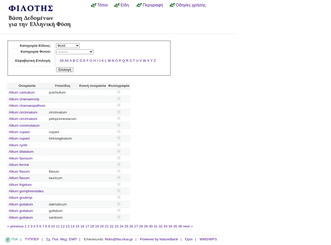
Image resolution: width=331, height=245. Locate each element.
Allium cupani (19, 132)
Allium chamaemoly (24, 99)
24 (121, 226)
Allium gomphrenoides (26, 191)
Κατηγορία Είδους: (35, 46)
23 (116, 226)
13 (68, 226)
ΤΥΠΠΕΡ (32, 239)
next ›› (188, 226)
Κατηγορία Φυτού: (36, 51)
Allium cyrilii (18, 145)
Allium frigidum (20, 185)
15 (77, 226)
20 (102, 226)
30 (151, 226)
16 (82, 226)
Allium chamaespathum (27, 106)
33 (165, 226)
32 (160, 226)
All (62, 61)
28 (141, 226)
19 (97, 226)
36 (180, 226)
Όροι (189, 239)
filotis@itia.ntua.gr (119, 239)
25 (126, 226)
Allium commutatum (24, 125)
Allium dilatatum (21, 152)
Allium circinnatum (23, 112)
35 (175, 226)
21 (107, 226)
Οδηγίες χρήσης (191, 5)
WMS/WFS (208, 239)
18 (92, 226)
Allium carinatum (22, 92)
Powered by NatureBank (159, 239)
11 (58, 226)
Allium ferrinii (19, 165)
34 (170, 226)
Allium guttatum (21, 204)
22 (112, 226)
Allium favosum (21, 158)
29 (146, 226)
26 (131, 226)
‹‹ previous (15, 226)
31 (155, 226)
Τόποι (102, 5)
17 (87, 226)
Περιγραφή (153, 5)
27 (136, 226)
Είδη (125, 5)
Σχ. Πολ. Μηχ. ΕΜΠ (61, 239)
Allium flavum (19, 171)
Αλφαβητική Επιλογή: (33, 61)
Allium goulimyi (20, 198)
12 (63, 226)
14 (72, 226)
